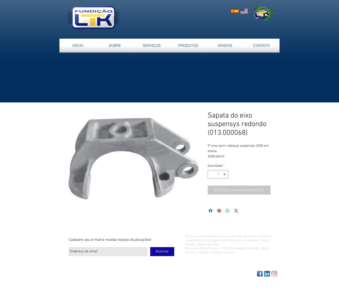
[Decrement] (211, 174)
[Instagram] (274, 274)
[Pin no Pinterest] (219, 210)
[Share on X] (236, 210)
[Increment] (225, 174)
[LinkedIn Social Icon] (267, 274)
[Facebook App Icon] (260, 274)
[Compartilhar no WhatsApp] (227, 210)
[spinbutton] (218, 174)
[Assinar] (162, 251)
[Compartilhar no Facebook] (210, 210)
